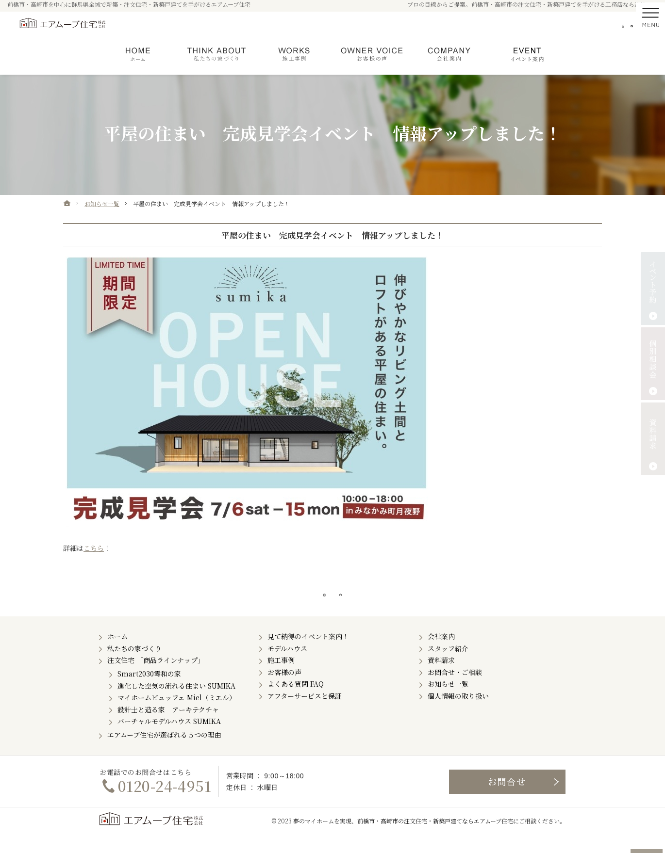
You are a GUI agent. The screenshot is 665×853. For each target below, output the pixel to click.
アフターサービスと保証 (304, 709)
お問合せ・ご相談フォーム (507, 795)
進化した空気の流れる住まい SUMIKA (176, 699)
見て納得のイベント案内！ (308, 650)
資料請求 (441, 674)
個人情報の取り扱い (458, 709)
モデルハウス (287, 662)
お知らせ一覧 (448, 698)
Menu (650, 26)
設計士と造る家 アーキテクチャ (168, 723)
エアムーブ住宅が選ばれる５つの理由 (164, 749)
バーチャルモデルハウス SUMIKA (169, 735)
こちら (93, 548)
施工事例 (281, 674)
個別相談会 (653, 363)
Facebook (626, 26)
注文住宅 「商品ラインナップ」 (155, 674)
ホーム (117, 650)
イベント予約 (653, 288)
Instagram (607, 26)
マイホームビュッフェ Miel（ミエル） (176, 711)
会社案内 (441, 650)
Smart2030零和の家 (149, 687)
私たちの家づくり (134, 662)
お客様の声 (284, 686)
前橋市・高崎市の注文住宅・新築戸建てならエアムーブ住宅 (435, 835)
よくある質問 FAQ (295, 698)
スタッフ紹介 (448, 662)
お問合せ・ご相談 (455, 686)
